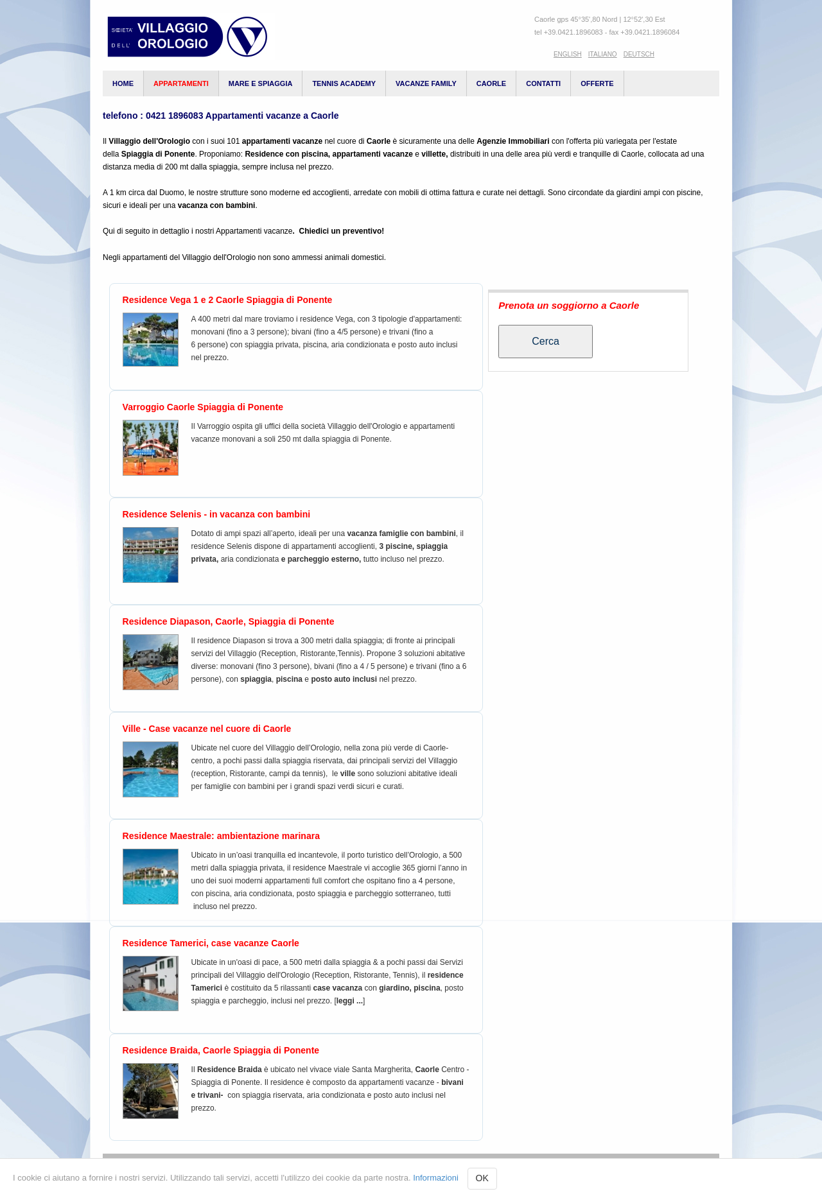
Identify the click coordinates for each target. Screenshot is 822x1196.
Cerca (545, 341)
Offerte (597, 83)
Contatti (543, 83)
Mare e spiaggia (261, 83)
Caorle (491, 83)
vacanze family (426, 83)
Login (645, 1166)
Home (123, 83)
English (568, 54)
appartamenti (181, 83)
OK (482, 1178)
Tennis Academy (344, 83)
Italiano (602, 54)
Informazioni (436, 1178)
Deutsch (639, 54)
